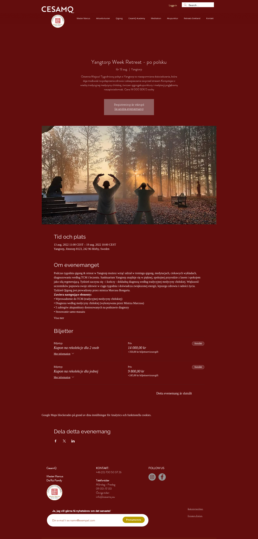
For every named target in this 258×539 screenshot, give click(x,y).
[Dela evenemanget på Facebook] (55, 441)
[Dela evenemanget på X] (64, 441)
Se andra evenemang (129, 109)
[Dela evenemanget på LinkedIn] (73, 441)
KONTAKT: (102, 468)
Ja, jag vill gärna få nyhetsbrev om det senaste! (81, 511)
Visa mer (59, 317)
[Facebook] (162, 477)
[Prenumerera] (134, 520)
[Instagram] (152, 477)
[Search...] (197, 5)
